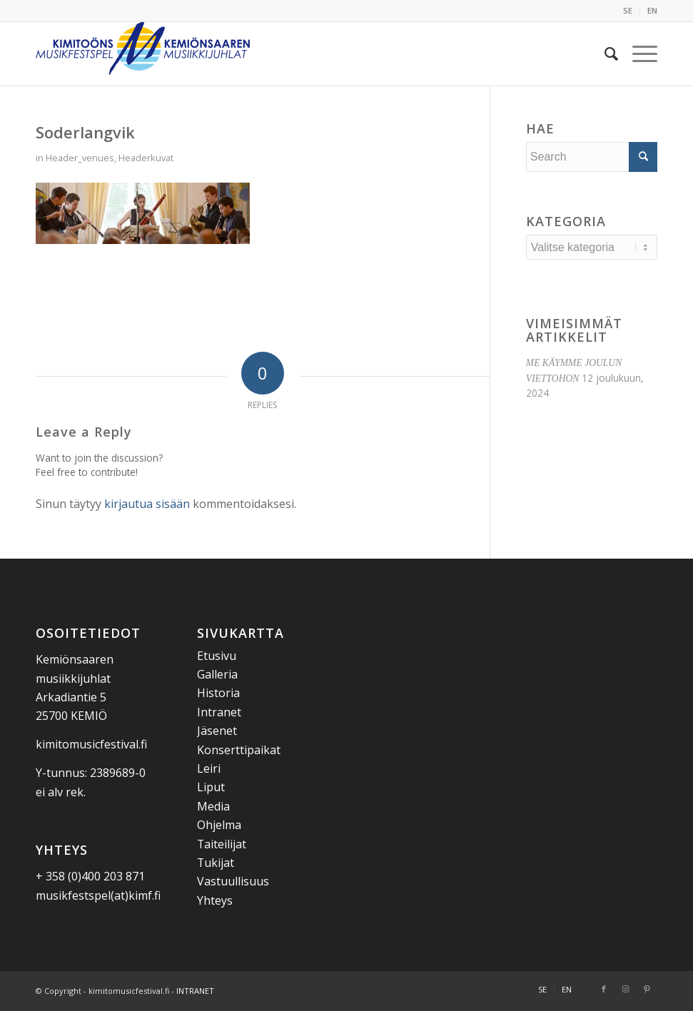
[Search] (604, 53)
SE (627, 10)
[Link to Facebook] (603, 989)
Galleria (217, 674)
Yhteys (215, 900)
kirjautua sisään (147, 504)
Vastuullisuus (233, 881)
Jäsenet (217, 730)
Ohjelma (219, 825)
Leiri (209, 768)
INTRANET (195, 990)
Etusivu (216, 656)
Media (213, 806)
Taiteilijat (222, 844)
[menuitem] (628, 10)
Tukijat (216, 862)
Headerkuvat (145, 157)
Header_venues (80, 157)
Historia (218, 693)
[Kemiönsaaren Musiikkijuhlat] (143, 53)
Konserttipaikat (238, 750)
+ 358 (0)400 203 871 (90, 876)
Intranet (219, 712)
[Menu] (637, 53)
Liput (211, 787)
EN (652, 10)
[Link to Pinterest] (646, 989)
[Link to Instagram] (625, 989)
